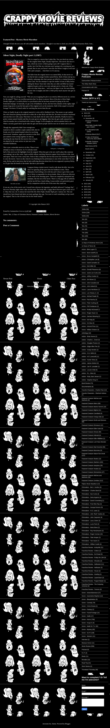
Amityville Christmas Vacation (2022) (91, 142)
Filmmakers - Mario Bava (90, 527)
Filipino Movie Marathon (89, 484)
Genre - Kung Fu (87, 623)
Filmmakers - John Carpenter (91, 517)
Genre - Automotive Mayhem (91, 596)
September (89, 158)
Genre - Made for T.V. (88, 626)
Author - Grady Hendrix (89, 350)
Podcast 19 (85, 90)
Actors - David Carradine (89, 263)
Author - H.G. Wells (88, 353)
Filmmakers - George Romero (91, 507)
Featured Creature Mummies (91, 450)
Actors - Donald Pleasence (90, 269)
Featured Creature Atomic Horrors (92, 407)
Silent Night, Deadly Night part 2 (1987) (93, 126)
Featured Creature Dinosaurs (91, 425)
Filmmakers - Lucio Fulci (89, 524)
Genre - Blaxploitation (88, 599)
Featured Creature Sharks (90, 459)
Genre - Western (87, 636)
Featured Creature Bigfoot (90, 410)
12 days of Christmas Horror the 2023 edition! (93, 138)
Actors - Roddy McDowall (90, 309)
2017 (85, 197)
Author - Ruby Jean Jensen (90, 376)
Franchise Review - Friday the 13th (93, 557)
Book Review (86, 383)
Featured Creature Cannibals (91, 413)
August (88, 161)
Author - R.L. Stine (87, 373)
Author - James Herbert (89, 363)
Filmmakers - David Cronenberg (92, 500)
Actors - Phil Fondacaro (89, 306)
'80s (9, 214)
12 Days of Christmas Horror (21, 214)
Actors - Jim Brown (88, 279)
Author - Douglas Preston (90, 343)
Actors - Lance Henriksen (90, 289)
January (88, 180)
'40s (83, 222)
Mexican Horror (86, 643)
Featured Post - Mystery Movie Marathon (20, 40)
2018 (85, 195)
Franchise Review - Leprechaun (92, 577)
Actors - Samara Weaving (90, 316)
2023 (85, 116)
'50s (83, 226)
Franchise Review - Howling (90, 574)
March (88, 174)
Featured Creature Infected (90, 435)
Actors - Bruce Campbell (89, 256)
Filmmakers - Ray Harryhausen (91, 530)
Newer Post (7, 279)
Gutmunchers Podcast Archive (91, 80)
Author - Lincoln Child (88, 370)
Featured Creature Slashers (40, 214)
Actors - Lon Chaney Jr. (89, 293)
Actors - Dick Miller (88, 266)
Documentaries (86, 386)
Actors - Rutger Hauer (89, 313)
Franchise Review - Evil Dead (91, 554)
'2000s (84, 209)
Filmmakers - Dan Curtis (89, 494)
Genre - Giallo (86, 616)
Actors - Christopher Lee (89, 259)
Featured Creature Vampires (91, 465)
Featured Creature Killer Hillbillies (92, 438)
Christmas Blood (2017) (92, 134)
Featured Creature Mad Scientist (92, 447)
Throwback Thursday (88, 669)
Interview (84, 639)
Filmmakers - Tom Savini (89, 541)
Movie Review (55, 214)
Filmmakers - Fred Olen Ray (91, 504)
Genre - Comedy (87, 603)
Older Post (71, 279)
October (88, 155)
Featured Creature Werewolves (91, 472)
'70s (83, 232)
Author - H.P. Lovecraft (89, 356)
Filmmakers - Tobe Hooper (90, 537)
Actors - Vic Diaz (87, 323)
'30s (83, 219)
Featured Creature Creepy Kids (92, 417)
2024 (85, 113)
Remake (84, 659)
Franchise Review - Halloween (91, 564)
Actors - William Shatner (89, 329)
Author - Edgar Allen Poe (89, 346)
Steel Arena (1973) (91, 146)
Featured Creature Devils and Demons (94, 420)
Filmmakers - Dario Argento (90, 497)
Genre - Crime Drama (88, 606)
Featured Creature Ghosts (90, 432)
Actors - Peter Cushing (89, 303)
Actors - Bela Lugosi (88, 249)
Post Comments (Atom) (43, 286)
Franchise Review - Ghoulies (91, 561)
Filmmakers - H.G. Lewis (89, 510)
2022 (85, 183)
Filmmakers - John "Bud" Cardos (92, 514)
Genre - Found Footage (89, 613)
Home (39, 279)
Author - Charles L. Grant (90, 340)
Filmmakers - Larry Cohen (90, 520)
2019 (85, 192)
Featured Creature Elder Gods (91, 428)
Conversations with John (89, 87)
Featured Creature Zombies (90, 480)
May (87, 169)
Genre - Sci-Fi (86, 633)
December (89, 118)
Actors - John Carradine (89, 283)
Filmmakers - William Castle (90, 544)
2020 (85, 189)
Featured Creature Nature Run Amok (93, 453)
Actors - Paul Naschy (88, 299)
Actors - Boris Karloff (88, 253)
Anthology (85, 333)
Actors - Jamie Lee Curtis (90, 273)
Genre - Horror (86, 619)
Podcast (84, 649)
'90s (83, 239)
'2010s (84, 212)
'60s (83, 229)
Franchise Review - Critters (90, 551)
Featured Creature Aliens (90, 403)
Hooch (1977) (89, 149)
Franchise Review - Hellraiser (91, 567)
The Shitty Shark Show (89, 84)
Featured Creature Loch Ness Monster (94, 442)
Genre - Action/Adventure (90, 593)
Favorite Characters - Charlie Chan (93, 390)
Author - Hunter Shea (88, 360)
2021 (85, 186)
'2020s (84, 216)
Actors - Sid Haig (87, 319)
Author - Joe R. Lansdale (89, 366)
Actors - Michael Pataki (89, 296)
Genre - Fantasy (87, 609)
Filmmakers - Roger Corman (91, 534)
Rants (83, 656)
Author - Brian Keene (88, 336)
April (87, 172)
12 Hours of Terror (87, 246)
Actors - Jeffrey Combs (89, 276)
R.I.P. (83, 653)
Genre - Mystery (87, 629)
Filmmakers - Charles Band (90, 490)
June (87, 166)
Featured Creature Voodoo (90, 469)
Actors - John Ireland (88, 286)
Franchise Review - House (90, 571)
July (87, 163)
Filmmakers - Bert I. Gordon (90, 487)
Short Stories (86, 666)
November (89, 152)
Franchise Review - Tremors (91, 589)
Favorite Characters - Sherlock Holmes (94, 393)
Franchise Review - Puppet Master (93, 581)
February (89, 177)
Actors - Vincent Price (88, 326)
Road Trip (85, 663)
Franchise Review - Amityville (91, 547)
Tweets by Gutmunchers (89, 102)
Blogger (67, 724)
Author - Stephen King (89, 380)
